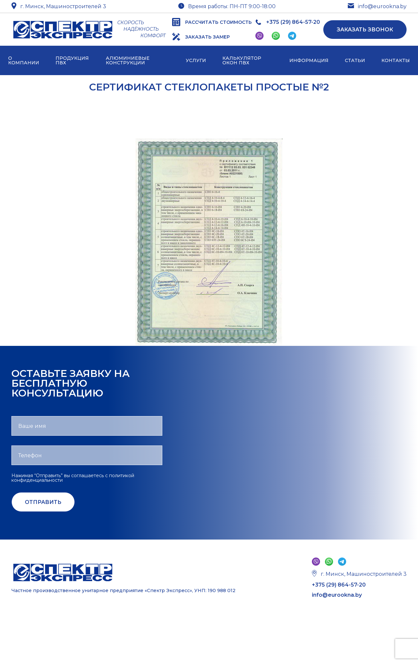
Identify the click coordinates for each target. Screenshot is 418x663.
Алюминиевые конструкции (128, 60)
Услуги (196, 60)
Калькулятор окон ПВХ (241, 60)
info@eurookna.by (377, 6)
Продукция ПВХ (72, 60)
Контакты (395, 60)
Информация (309, 60)
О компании (23, 60)
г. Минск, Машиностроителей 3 (58, 6)
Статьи (355, 60)
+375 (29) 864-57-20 (339, 585)
